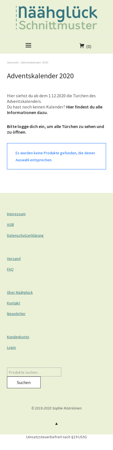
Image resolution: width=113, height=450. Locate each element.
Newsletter (16, 313)
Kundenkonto (18, 336)
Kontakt (13, 302)
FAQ (10, 269)
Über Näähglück (20, 292)
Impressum (16, 213)
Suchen (24, 382)
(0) (88, 46)
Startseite (13, 62)
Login (11, 347)
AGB (10, 224)
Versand (14, 258)
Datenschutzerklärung (25, 235)
